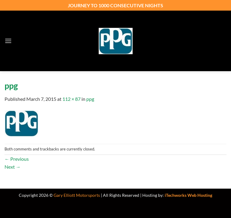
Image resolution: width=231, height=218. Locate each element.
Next (13, 167)
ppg (90, 99)
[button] (8, 40)
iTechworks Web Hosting (188, 195)
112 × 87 (71, 99)
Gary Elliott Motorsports (77, 195)
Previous (17, 159)
